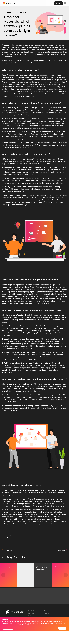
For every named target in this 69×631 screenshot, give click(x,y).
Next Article (62, 550)
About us (31, 610)
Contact (46, 613)
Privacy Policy (26, 624)
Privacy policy (48, 616)
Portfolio (31, 616)
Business (5, 530)
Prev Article (7, 550)
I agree (62, 628)
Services (31, 613)
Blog (45, 610)
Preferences (8, 628)
